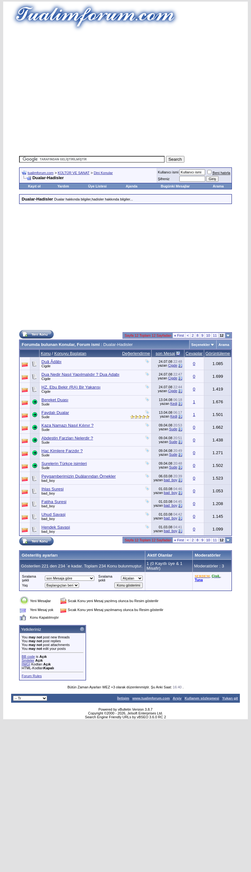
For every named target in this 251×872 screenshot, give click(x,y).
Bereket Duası (54, 399)
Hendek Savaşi (55, 527)
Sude (45, 404)
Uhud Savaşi (53, 514)
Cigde (46, 366)
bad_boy (48, 480)
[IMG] (26, 664)
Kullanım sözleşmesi (202, 698)
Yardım (63, 186)
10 (208, 335)
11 (215, 335)
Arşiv (177, 698)
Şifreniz (164, 179)
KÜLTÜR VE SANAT (74, 173)
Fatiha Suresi (54, 501)
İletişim (123, 698)
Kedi (173, 403)
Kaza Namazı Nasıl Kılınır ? (67, 425)
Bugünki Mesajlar (175, 186)
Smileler (28, 660)
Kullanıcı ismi (168, 172)
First (179, 335)
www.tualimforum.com (151, 698)
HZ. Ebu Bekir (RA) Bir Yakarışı (70, 387)
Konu (46, 353)
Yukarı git (230, 698)
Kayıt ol (34, 186)
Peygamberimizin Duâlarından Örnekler (78, 476)
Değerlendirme (136, 353)
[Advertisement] (116, 91)
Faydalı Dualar (55, 412)
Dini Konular (103, 173)
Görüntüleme (217, 353)
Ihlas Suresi (52, 489)
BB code (28, 656)
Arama (218, 186)
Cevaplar (194, 353)
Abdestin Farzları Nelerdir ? (67, 438)
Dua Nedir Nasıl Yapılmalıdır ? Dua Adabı (80, 374)
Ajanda (132, 186)
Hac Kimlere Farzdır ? (62, 450)
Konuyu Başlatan (70, 353)
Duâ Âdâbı (51, 361)
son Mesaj (165, 353)
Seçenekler (200, 345)
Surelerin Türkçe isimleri (64, 463)
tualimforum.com (41, 173)
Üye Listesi (97, 186)
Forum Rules (32, 676)
